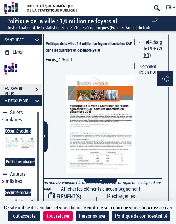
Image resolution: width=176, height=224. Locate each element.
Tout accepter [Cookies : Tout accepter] (24, 215)
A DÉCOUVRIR (23, 100)
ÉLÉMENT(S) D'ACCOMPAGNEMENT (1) (73, 200)
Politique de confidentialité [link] (141, 215)
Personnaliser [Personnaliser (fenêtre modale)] (92, 215)
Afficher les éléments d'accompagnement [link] (100, 189)
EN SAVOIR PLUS (23, 90)
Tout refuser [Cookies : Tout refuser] (58, 215)
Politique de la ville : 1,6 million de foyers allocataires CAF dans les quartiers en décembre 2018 (89, 47)
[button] (165, 79)
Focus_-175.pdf (59, 60)
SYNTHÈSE (23, 39)
